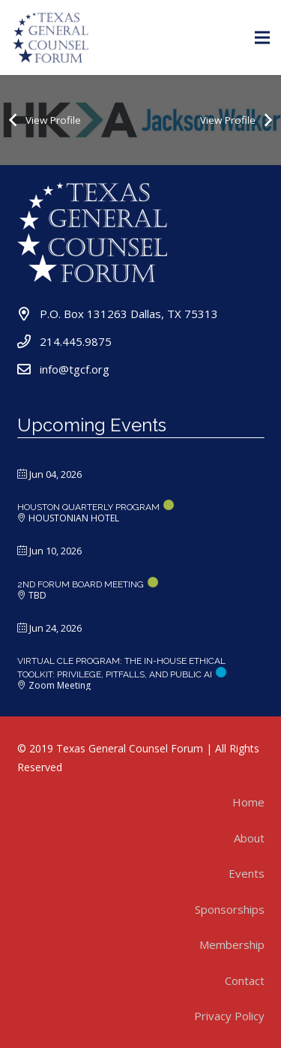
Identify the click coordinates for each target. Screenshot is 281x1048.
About (249, 837)
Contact (245, 980)
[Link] (51, 38)
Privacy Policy (229, 1015)
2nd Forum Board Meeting (80, 584)
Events (247, 873)
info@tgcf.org (74, 369)
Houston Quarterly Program (88, 507)
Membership (232, 944)
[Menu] (262, 37)
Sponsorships (230, 909)
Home (248, 801)
